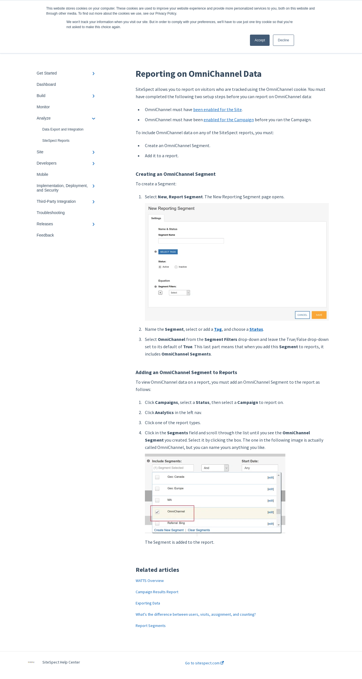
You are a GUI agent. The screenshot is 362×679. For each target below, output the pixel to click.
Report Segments (151, 625)
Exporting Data (148, 603)
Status (256, 329)
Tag (218, 329)
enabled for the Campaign (229, 119)
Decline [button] (283, 40)
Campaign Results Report (157, 591)
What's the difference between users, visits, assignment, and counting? (196, 614)
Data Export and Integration (63, 129)
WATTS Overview (150, 580)
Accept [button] (260, 40)
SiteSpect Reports (56, 141)
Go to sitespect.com (204, 663)
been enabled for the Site (217, 109)
